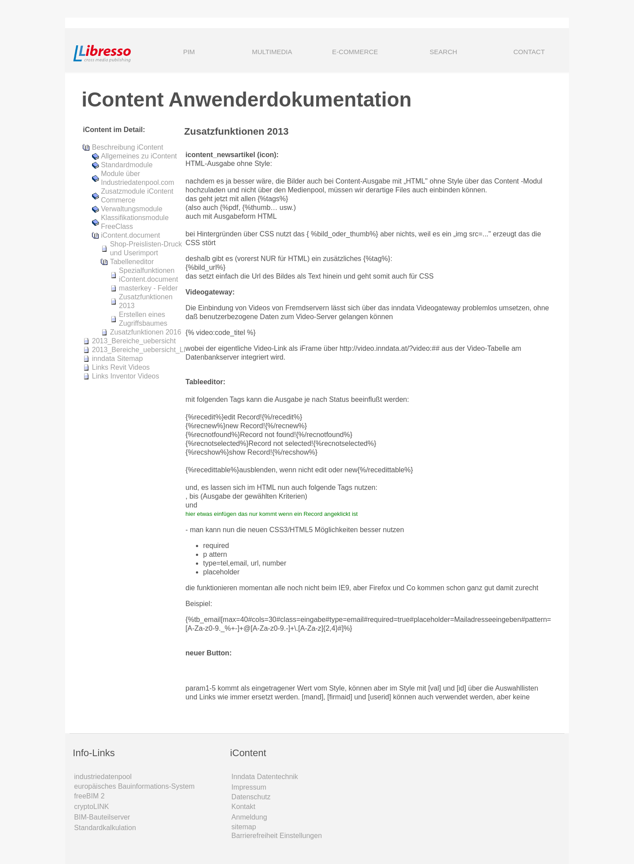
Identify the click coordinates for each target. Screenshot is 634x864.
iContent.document (130, 235)
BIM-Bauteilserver (102, 817)
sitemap (244, 827)
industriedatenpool (103, 776)
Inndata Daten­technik (265, 776)
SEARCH (431, 52)
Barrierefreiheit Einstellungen (277, 835)
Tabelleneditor (132, 261)
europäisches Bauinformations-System (134, 786)
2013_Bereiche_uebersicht (134, 341)
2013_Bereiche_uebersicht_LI (139, 349)
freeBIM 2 (89, 796)
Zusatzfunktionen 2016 (145, 332)
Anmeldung (249, 817)
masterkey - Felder (148, 288)
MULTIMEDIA (272, 51)
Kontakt (243, 806)
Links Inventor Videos (125, 376)
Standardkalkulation (105, 827)
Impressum (249, 787)
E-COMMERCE (355, 51)
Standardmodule (126, 165)
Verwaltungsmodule (131, 209)
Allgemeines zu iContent (139, 156)
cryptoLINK (91, 806)
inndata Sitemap (117, 358)
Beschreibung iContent (127, 147)
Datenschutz (251, 797)
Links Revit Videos (121, 367)
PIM (189, 51)
